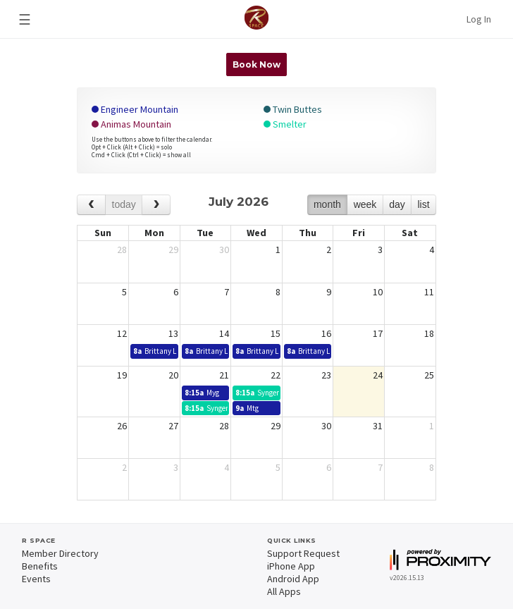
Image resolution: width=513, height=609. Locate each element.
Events (36, 578)
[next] (156, 205)
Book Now (256, 64)
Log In (478, 19)
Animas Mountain (131, 124)
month (327, 204)
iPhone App (291, 566)
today (124, 204)
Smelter (285, 124)
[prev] (91, 205)
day (397, 204)
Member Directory (60, 553)
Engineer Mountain (135, 109)
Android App (293, 578)
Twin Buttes (293, 109)
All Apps (284, 591)
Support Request (303, 553)
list (423, 204)
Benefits (40, 566)
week (365, 204)
